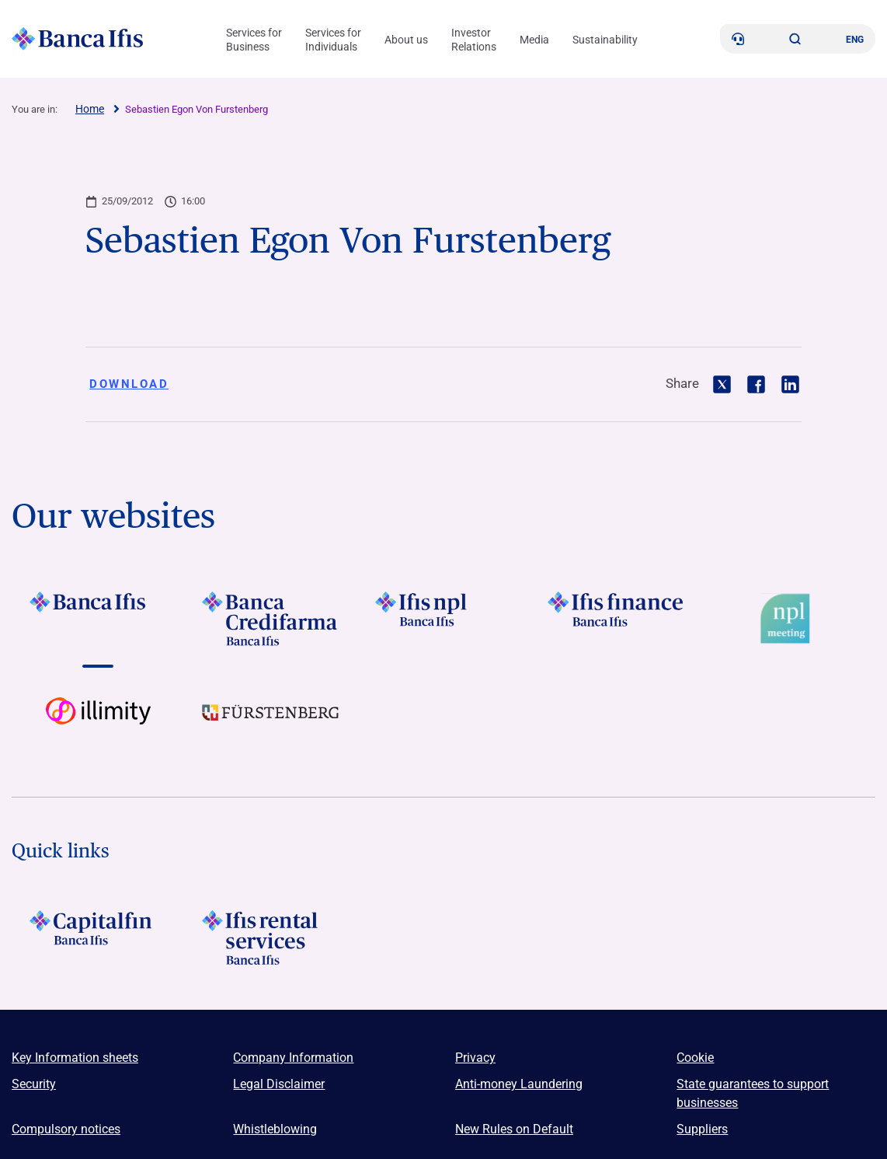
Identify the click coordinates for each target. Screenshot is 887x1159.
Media (534, 39)
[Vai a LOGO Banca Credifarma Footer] (270, 618)
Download (129, 384)
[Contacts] (738, 39)
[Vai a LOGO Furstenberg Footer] (270, 724)
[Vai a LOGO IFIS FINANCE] (616, 618)
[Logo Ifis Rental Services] (270, 937)
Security (34, 1084)
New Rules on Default (514, 1129)
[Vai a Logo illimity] (98, 724)
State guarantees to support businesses (753, 1093)
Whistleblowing (275, 1129)
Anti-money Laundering (519, 1084)
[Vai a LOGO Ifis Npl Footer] (443, 618)
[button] (795, 39)
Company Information (293, 1057)
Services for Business (254, 39)
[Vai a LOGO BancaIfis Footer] (98, 618)
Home (89, 109)
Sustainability (605, 39)
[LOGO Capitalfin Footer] (98, 937)
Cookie (695, 1057)
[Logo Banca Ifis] (78, 38)
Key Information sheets (75, 1057)
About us (406, 39)
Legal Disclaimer (279, 1084)
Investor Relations (473, 39)
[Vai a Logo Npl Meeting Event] (789, 618)
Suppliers (702, 1129)
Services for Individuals (333, 39)
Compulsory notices (66, 1129)
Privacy (475, 1057)
